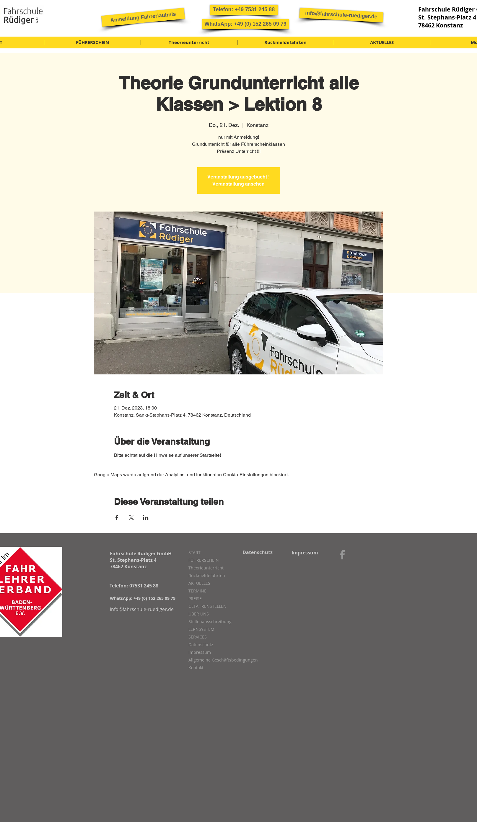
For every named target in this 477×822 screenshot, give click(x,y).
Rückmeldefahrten (206, 575)
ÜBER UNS (198, 614)
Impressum (199, 652)
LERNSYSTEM (201, 629)
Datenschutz (200, 644)
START (194, 552)
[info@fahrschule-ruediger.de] (341, 15)
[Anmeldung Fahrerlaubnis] (143, 17)
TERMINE (197, 591)
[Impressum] (305, 553)
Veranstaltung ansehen (238, 184)
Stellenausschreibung (210, 621)
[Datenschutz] (258, 552)
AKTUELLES (199, 583)
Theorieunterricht (206, 568)
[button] (244, 10)
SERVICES (197, 637)
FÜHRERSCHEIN (203, 560)
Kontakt (196, 667)
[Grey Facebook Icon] (342, 554)
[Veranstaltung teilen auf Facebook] (117, 517)
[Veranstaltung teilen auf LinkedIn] (146, 517)
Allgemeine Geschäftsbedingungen (219, 660)
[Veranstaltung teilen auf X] (131, 517)
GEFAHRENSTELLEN (207, 606)
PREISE (195, 598)
